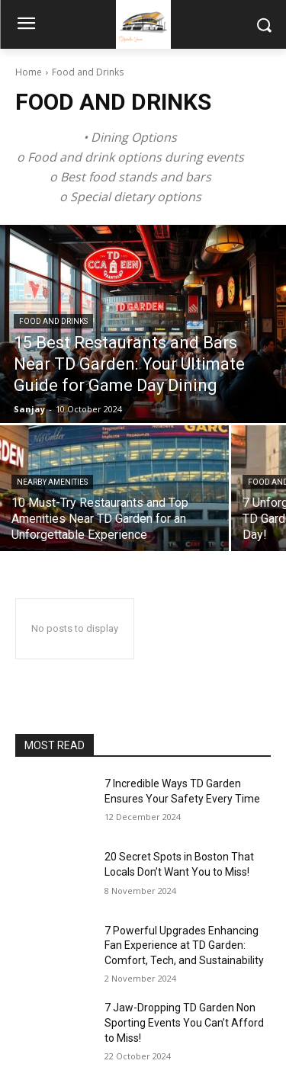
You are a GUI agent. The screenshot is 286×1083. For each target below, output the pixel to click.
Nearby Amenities (52, 482)
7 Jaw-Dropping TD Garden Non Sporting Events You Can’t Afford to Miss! (184, 1022)
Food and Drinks (53, 321)
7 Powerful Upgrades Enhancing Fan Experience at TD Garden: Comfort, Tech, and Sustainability (184, 945)
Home (28, 72)
